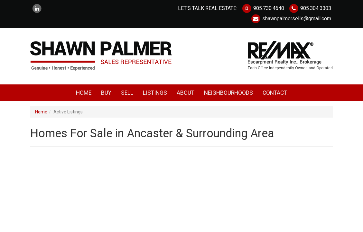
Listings (155, 93)
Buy (106, 93)
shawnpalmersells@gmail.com (291, 18)
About (185, 93)
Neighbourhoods (228, 93)
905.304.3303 (310, 8)
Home (83, 93)
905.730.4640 (263, 8)
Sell (127, 93)
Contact (275, 93)
